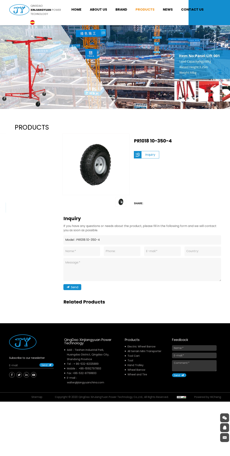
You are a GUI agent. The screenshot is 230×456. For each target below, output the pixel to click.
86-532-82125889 (87, 368)
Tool (130, 364)
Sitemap (36, 401)
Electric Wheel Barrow (141, 350)
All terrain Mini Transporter (144, 355)
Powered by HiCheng (207, 401)
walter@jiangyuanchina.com (85, 386)
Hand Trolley (136, 369)
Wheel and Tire (137, 378)
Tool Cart (134, 360)
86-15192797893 (90, 372)
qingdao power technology (45, 10)
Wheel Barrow (136, 374)
